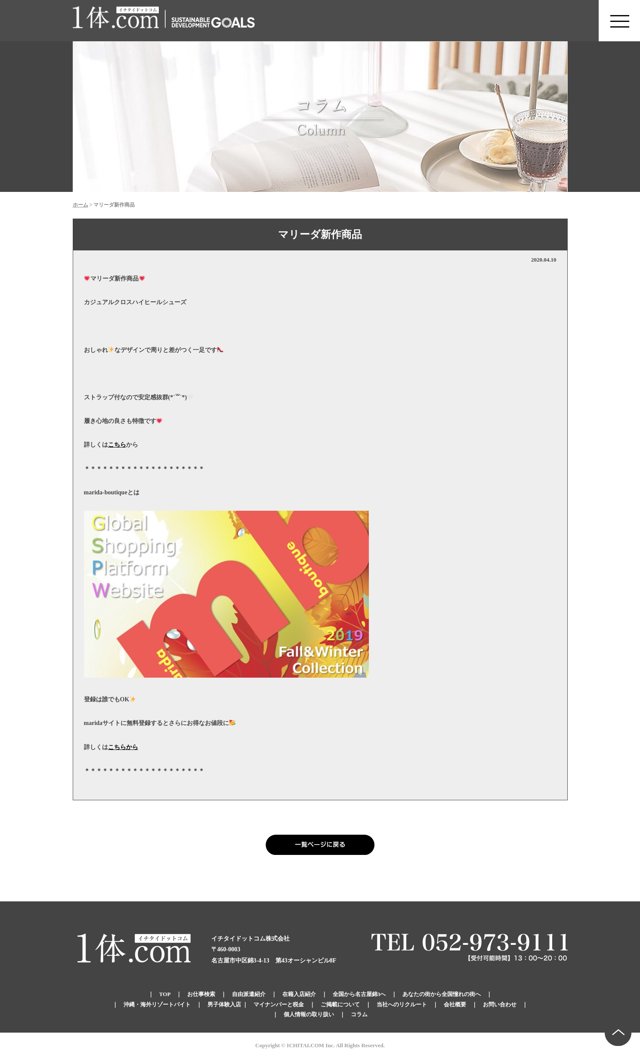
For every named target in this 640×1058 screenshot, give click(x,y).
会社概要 (455, 1004)
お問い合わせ (499, 1004)
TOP (164, 994)
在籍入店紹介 (299, 994)
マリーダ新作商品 (320, 234)
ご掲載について (340, 1004)
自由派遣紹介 (249, 994)
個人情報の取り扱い (309, 1014)
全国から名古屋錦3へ (359, 994)
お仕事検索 (201, 994)
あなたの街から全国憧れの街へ (441, 994)
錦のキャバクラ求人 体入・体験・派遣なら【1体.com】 (116, 20)
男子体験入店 (224, 1004)
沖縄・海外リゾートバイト (157, 1004)
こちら (117, 444)
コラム (359, 1014)
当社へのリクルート (402, 1004)
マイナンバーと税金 (279, 1004)
